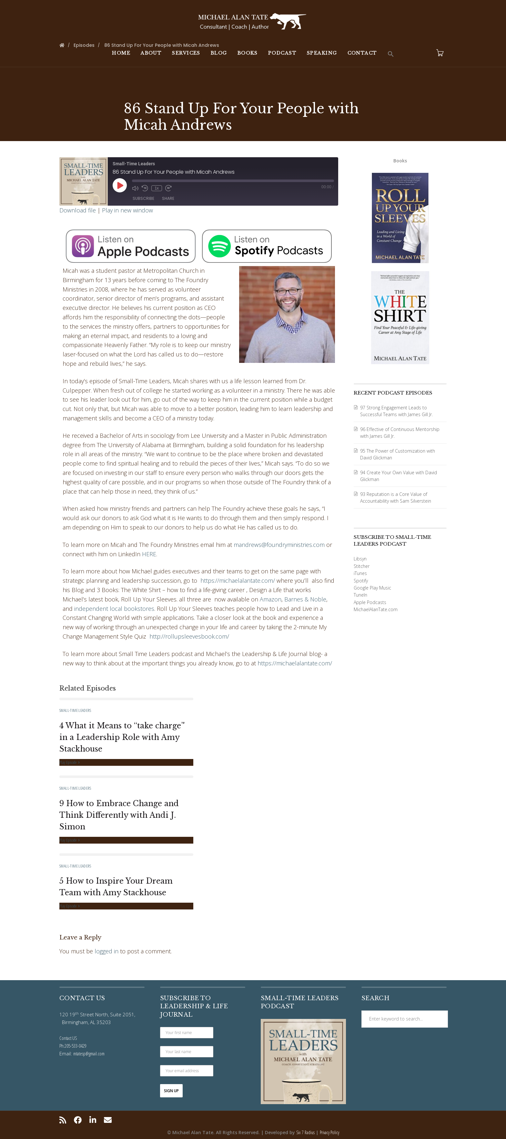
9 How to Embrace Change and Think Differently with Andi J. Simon (119, 815)
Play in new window (127, 210)
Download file (77, 210)
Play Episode (69, 762)
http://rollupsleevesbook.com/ (189, 636)
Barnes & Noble (305, 599)
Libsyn (360, 559)
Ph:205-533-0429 (72, 1045)
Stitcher (361, 566)
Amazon (270, 599)
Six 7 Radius (305, 1132)
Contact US (68, 1038)
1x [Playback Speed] (157, 188)
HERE (149, 554)
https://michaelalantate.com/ (237, 580)
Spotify (361, 581)
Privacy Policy (329, 1132)
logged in (106, 951)
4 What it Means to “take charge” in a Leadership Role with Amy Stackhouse (121, 737)
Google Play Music (372, 588)
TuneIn (360, 595)
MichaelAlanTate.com (376, 609)
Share (168, 198)
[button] (390, 54)
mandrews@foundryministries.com (279, 545)
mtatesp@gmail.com (89, 1053)
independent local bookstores (114, 608)
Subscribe (143, 198)
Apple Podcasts (370, 602)
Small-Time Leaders (75, 710)
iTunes (360, 573)
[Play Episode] (120, 185)
